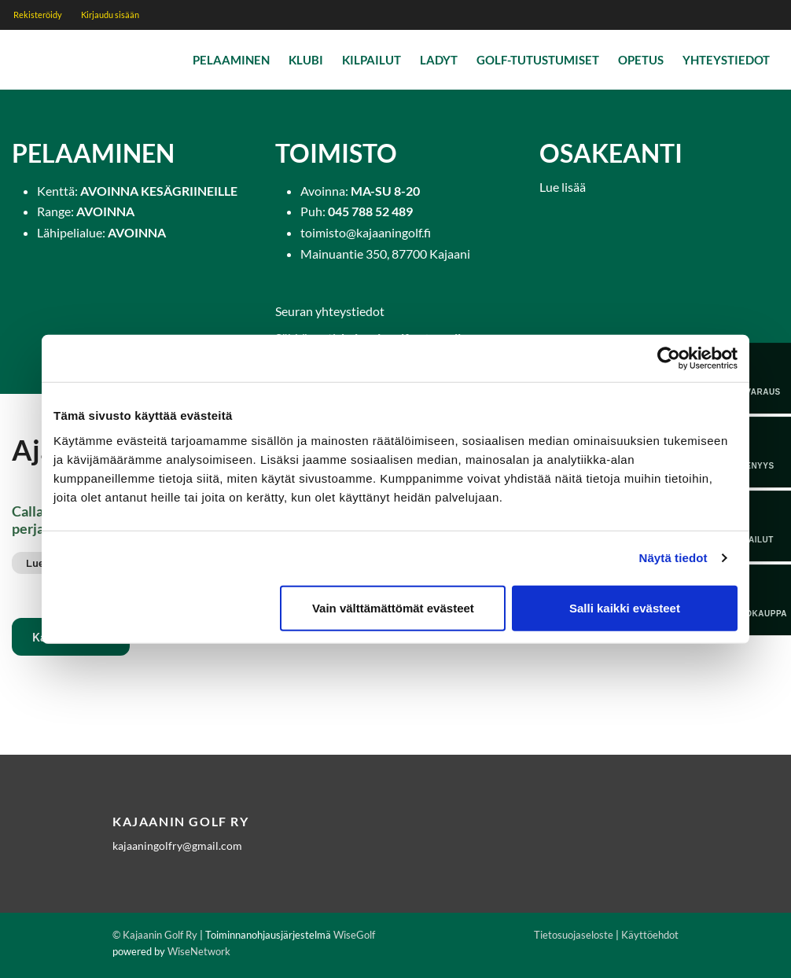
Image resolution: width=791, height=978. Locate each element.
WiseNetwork (198, 951)
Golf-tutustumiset (537, 60)
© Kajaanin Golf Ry (154, 934)
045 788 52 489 (370, 211)
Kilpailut (371, 60)
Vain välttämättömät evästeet (393, 607)
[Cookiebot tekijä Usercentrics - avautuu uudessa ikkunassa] (669, 358)
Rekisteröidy (37, 14)
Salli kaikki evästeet (624, 607)
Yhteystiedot (726, 60)
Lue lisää (562, 186)
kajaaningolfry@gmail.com (177, 845)
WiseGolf (354, 934)
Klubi (306, 60)
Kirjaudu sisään (110, 14)
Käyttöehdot (650, 934)
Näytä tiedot (673, 557)
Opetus (641, 60)
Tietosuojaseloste (573, 934)
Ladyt (439, 60)
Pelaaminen (231, 60)
